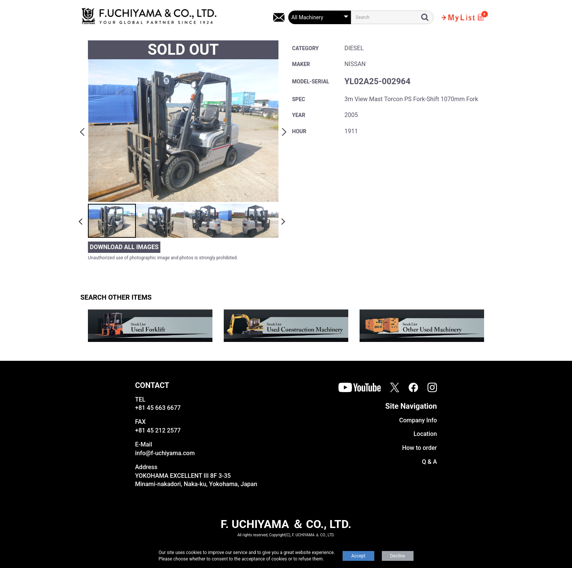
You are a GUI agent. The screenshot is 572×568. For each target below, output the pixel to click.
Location (425, 433)
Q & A (429, 461)
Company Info (418, 420)
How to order (419, 447)
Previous (83, 130)
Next (283, 130)
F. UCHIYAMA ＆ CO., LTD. (286, 524)
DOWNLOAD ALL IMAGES (124, 247)
